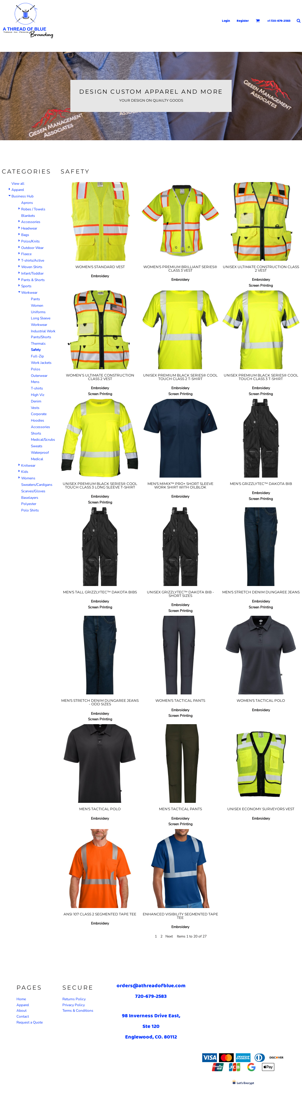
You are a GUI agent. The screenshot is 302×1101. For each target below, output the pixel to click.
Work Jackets (41, 362)
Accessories (30, 221)
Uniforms (38, 312)
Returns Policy (74, 999)
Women (37, 305)
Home (21, 999)
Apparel (17, 189)
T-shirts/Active (32, 260)
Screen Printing (261, 285)
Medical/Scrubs (43, 439)
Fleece (26, 254)
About (21, 1010)
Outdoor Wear (32, 247)
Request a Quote (29, 1022)
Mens (35, 381)
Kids (24, 471)
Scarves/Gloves (33, 491)
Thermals (38, 343)
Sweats (36, 446)
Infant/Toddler (32, 273)
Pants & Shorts (33, 280)
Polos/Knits (30, 241)
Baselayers (29, 497)
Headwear (29, 228)
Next (169, 936)
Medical (37, 459)
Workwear (29, 292)
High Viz (37, 394)
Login (226, 20)
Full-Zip (37, 356)
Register (243, 20)
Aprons (27, 202)
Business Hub (22, 196)
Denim (36, 401)
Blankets (28, 215)
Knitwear (28, 465)
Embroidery (100, 276)
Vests (35, 407)
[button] (258, 21)
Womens (28, 478)
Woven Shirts (31, 267)
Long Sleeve (40, 318)
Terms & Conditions (77, 1010)
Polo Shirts (30, 510)
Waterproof (40, 452)
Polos (35, 369)
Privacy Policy (73, 1005)
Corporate (39, 414)
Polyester (28, 503)
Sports (26, 286)
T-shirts (37, 388)
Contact (22, 1016)
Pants (35, 299)
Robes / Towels (33, 209)
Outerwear (39, 375)
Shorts (36, 433)
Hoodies (37, 420)
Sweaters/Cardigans (36, 484)
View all (17, 183)
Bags (25, 234)
